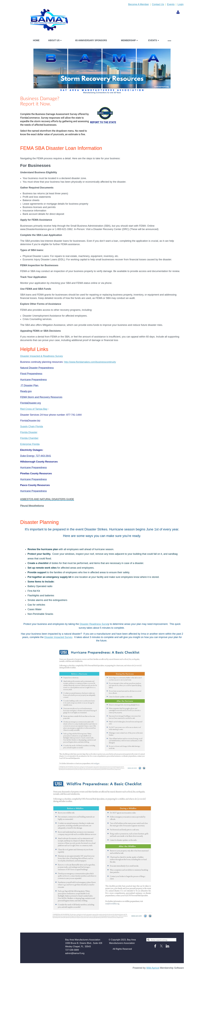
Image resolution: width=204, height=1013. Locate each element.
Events (171, 4)
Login (181, 4)
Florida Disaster (28, 432)
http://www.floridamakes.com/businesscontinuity (90, 362)
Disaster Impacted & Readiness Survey (41, 356)
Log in (178, 12)
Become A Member (138, 4)
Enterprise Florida (30, 444)
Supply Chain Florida (31, 426)
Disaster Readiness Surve (94, 624)
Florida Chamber (29, 438)
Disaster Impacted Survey (58, 637)
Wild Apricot (152, 968)
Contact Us (158, 4)
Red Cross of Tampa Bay (33, 409)
